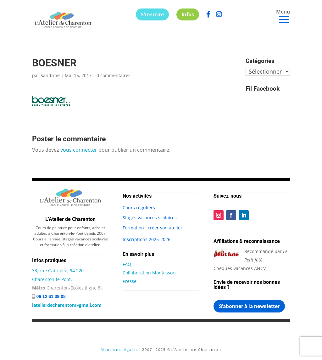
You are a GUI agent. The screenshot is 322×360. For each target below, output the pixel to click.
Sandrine (50, 75)
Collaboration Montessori (149, 273)
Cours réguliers (139, 208)
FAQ (127, 264)
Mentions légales (119, 349)
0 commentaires (113, 75)
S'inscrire (152, 14)
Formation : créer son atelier (152, 228)
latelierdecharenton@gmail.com (67, 305)
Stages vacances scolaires (150, 218)
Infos (187, 14)
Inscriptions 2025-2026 (146, 239)
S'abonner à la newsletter (249, 306)
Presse (129, 281)
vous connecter (78, 149)
